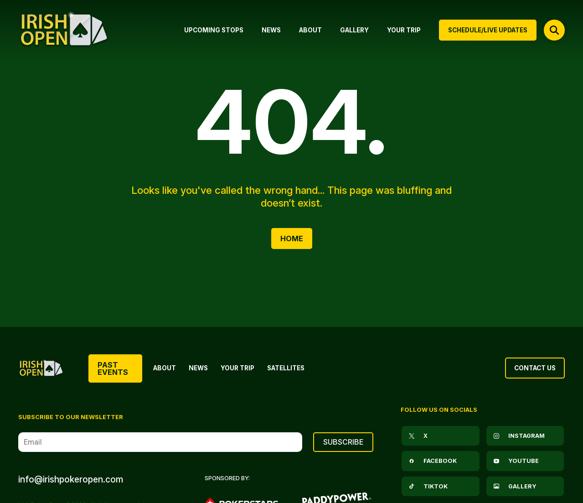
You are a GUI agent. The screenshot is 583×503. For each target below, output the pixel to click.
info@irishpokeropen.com (70, 479)
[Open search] (554, 30)
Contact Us (535, 368)
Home (291, 238)
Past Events (113, 368)
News (198, 368)
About (164, 368)
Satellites (285, 368)
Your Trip (237, 368)
